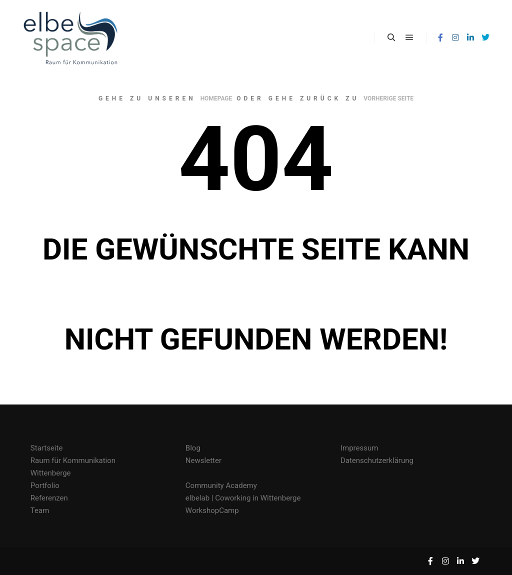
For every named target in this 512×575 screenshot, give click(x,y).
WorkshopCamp (212, 510)
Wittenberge (50, 473)
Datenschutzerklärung (377, 460)
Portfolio (45, 485)
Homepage (216, 98)
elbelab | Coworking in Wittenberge (243, 498)
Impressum (359, 448)
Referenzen (49, 498)
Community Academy (221, 485)
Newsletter (204, 460)
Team (40, 510)
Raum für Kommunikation (73, 460)
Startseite (46, 448)
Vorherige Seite (389, 98)
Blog (193, 448)
